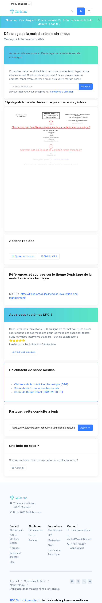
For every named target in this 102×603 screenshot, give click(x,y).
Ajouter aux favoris (23, 256)
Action (83, 427)
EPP (50, 535)
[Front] (19, 11)
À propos (15, 548)
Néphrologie (17, 585)
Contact (18, 467)
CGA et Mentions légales (14, 539)
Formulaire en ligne (79, 530)
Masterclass (54, 540)
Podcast (33, 540)
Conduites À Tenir (35, 581)
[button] (72, 11)
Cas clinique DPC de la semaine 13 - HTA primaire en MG (54, 20)
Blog (12, 562)
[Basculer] (89, 11)
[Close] (98, 20)
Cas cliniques (55, 530)
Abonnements (17, 530)
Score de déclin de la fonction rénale (36, 388)
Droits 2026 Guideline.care (25, 512)
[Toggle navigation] (21, 3)
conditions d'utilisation (62, 91)
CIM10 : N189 (49, 256)
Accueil (14, 581)
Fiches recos (36, 530)
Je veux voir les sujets (23, 352)
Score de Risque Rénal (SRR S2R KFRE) (38, 392)
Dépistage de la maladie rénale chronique (35, 588)
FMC (50, 545)
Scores (32, 535)
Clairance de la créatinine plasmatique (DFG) (41, 384)
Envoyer (85, 86)
